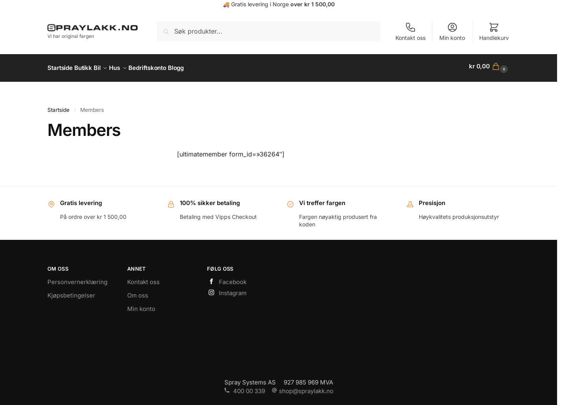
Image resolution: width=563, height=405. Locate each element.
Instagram (227, 289)
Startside (58, 106)
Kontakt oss (410, 31)
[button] (489, 66)
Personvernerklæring (77, 279)
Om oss (137, 292)
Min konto (452, 31)
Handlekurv (494, 31)
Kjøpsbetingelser (71, 292)
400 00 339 (244, 388)
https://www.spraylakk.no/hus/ (278, 87)
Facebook (227, 279)
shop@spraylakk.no (302, 388)
